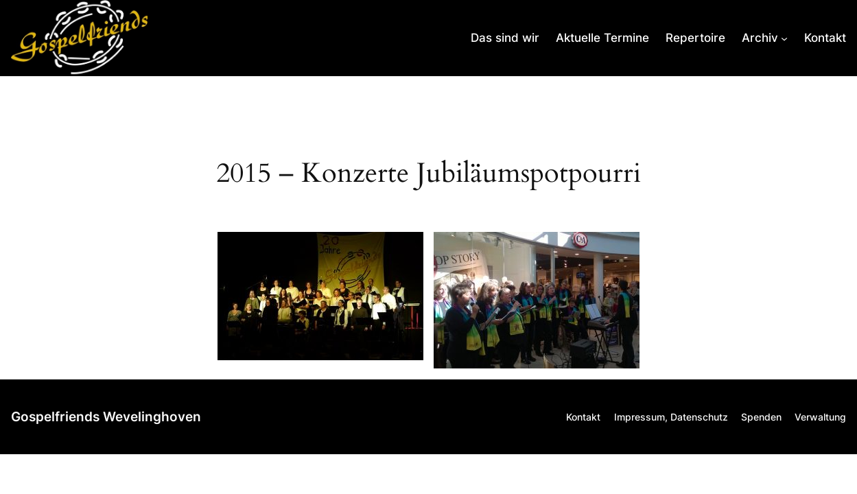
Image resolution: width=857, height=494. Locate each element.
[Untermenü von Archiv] (765, 37)
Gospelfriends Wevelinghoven (106, 417)
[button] (320, 296)
